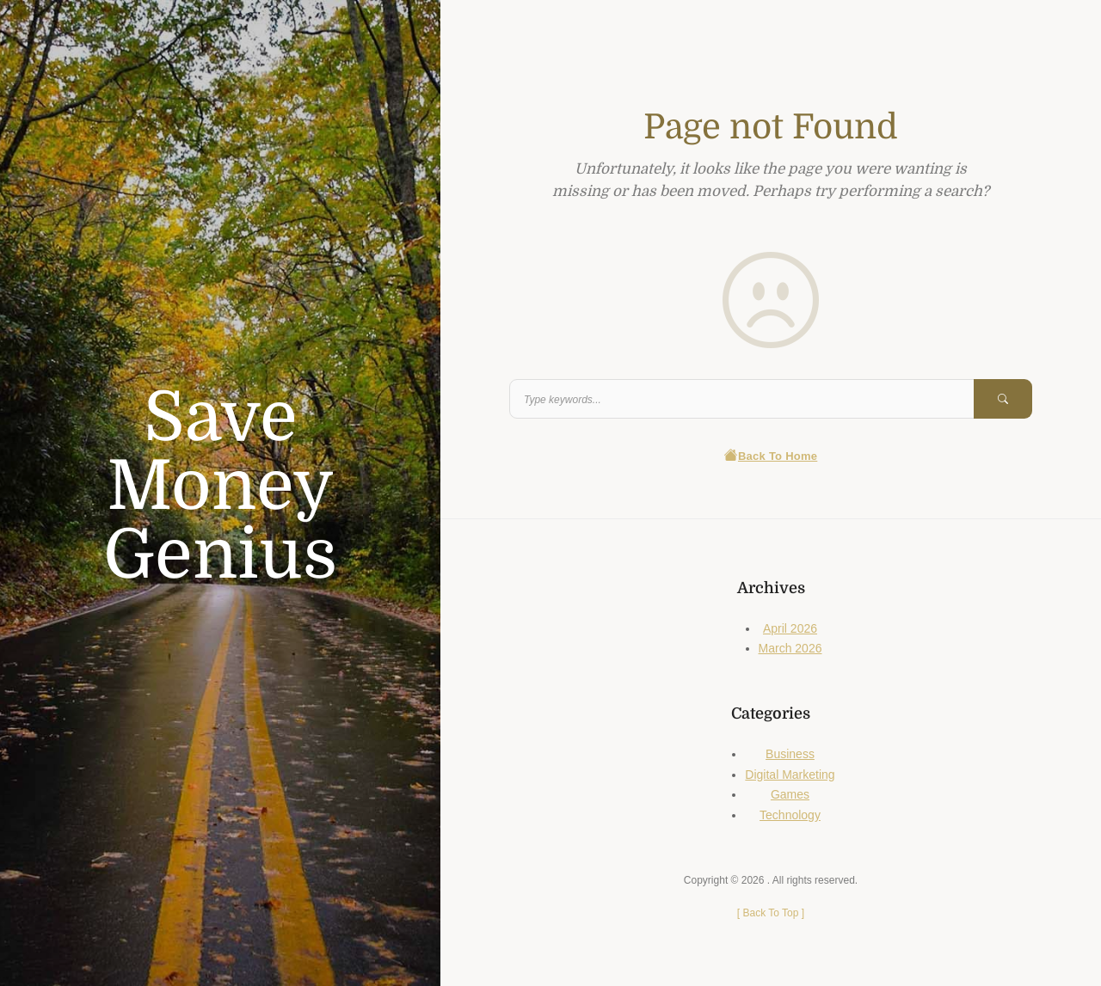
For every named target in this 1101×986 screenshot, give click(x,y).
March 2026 (790, 648)
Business (790, 754)
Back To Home (771, 456)
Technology (790, 815)
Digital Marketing (789, 774)
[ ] (770, 913)
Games (790, 794)
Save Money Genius (220, 486)
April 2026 (790, 628)
